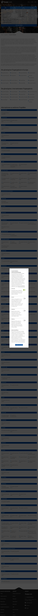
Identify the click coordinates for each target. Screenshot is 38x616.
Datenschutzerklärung (21, 286)
